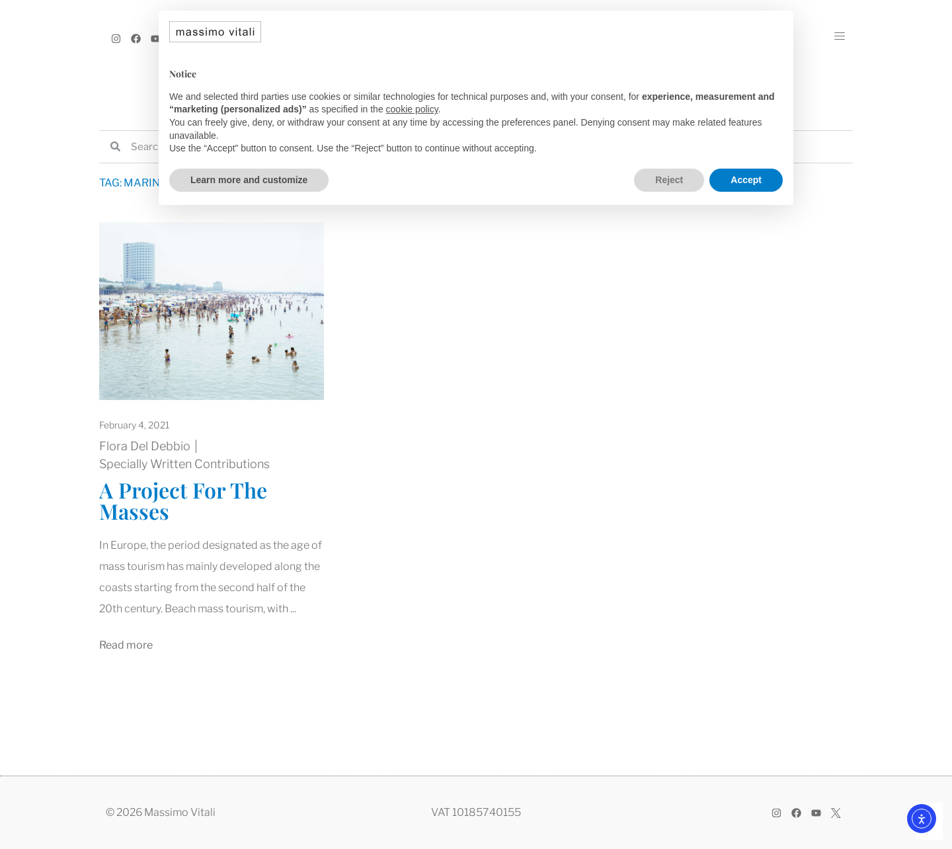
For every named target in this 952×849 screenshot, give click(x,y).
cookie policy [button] (412, 109)
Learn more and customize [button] (248, 180)
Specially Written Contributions (184, 464)
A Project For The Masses (183, 500)
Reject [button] (669, 180)
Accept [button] (746, 180)
